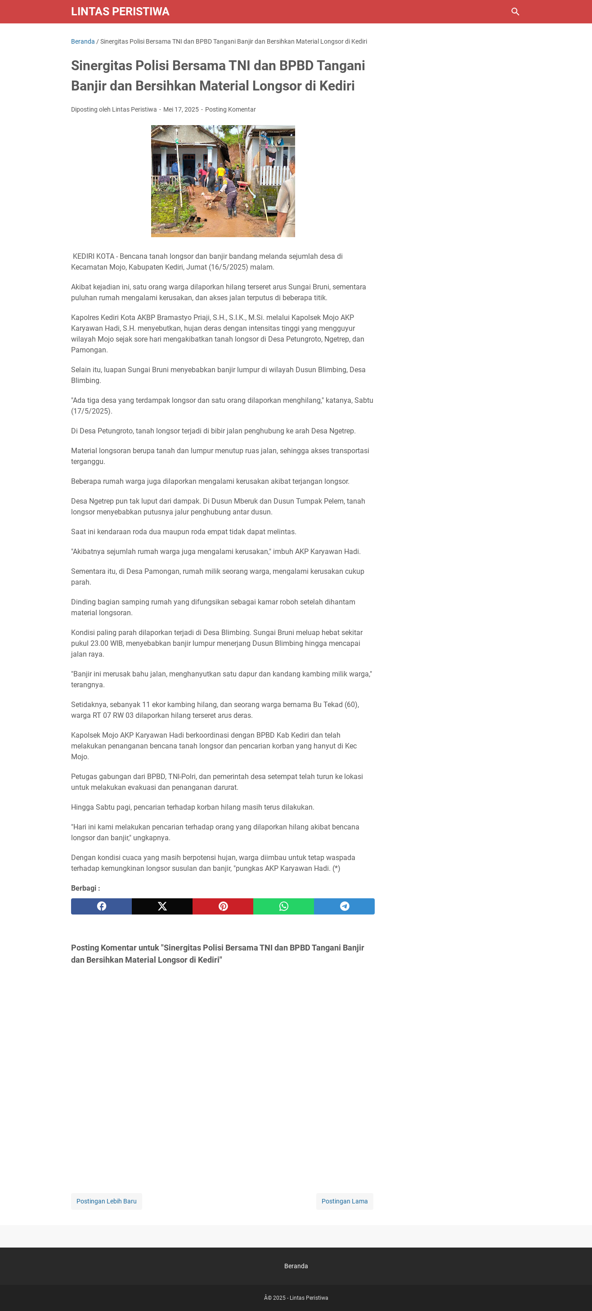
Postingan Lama (345, 1201)
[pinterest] (223, 906)
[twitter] (162, 906)
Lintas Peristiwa (120, 11)
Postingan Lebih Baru (106, 1201)
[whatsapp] (283, 906)
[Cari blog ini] (515, 11)
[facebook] (101, 906)
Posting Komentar (230, 109)
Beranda (296, 1266)
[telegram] (344, 906)
